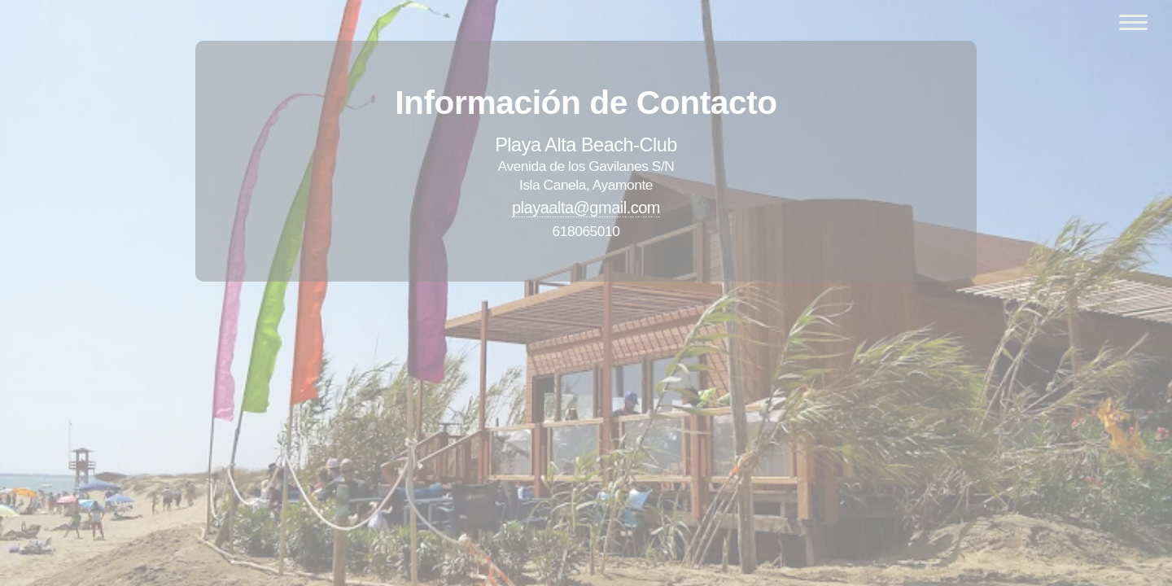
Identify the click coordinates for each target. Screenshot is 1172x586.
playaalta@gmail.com (586, 207)
